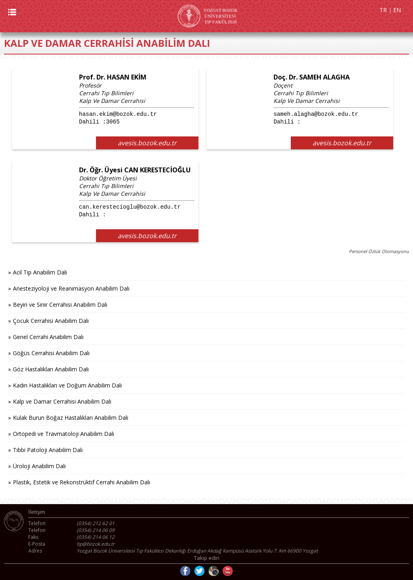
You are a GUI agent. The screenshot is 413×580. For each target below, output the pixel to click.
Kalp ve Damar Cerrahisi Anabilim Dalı (62, 401)
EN (397, 10)
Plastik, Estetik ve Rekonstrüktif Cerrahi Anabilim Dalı (81, 482)
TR (383, 10)
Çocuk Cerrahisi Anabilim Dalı (51, 321)
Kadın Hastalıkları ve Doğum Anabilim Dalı (67, 385)
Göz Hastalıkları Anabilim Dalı (51, 369)
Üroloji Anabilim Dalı (39, 466)
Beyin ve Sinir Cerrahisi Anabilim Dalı (60, 304)
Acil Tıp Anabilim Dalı (40, 272)
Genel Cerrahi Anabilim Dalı (48, 337)
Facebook (185, 571)
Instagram (214, 571)
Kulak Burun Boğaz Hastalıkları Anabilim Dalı (70, 417)
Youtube (228, 571)
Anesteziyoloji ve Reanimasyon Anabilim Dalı (71, 288)
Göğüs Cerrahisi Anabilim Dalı (51, 353)
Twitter (199, 571)
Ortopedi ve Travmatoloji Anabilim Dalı (63, 434)
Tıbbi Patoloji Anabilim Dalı (48, 450)
